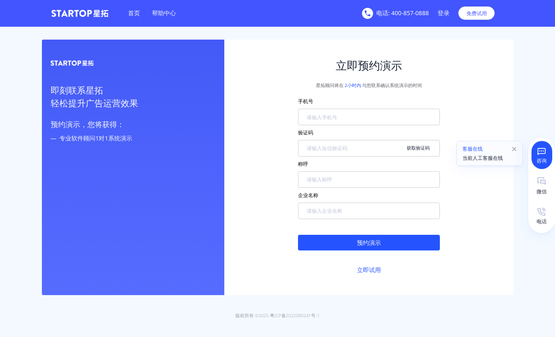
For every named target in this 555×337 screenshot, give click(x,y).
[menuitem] (134, 13)
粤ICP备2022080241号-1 (295, 316)
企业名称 (308, 195)
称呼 (303, 163)
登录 (444, 13)
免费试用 (477, 13)
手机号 (305, 101)
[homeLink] (88, 13)
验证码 (305, 132)
